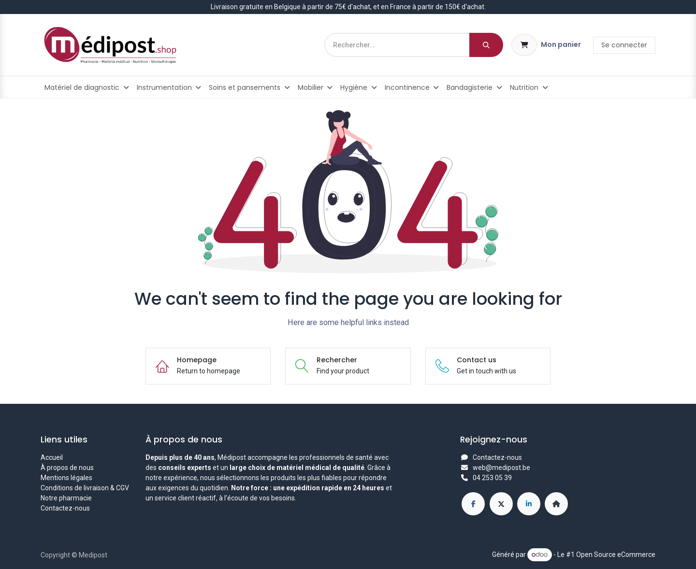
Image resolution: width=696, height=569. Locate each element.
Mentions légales (66, 478)
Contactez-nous (65, 508)
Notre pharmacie (66, 498)
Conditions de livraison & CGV (85, 488)
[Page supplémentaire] (556, 503)
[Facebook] (473, 503)
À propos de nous (67, 467)
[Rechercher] (486, 45)
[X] (501, 503)
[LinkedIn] (528, 503)
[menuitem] (87, 87)
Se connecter (624, 45)
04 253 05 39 (492, 478)
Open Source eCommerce (615, 554)
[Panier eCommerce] (546, 44)
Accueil (52, 457)
